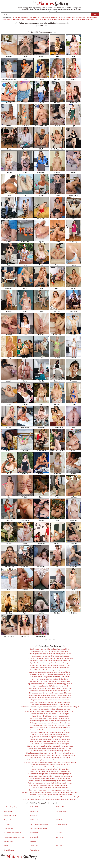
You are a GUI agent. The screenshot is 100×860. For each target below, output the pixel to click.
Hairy (25, 380)
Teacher (25, 148)
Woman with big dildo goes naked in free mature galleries (50, 730)
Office (9, 148)
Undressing (73, 241)
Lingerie (9, 380)
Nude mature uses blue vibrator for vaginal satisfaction (50, 767)
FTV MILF (7, 824)
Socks (73, 171)
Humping (57, 101)
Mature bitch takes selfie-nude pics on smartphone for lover (50, 665)
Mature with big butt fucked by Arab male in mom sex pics (50, 739)
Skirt (41, 310)
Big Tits (41, 241)
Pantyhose (57, 473)
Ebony (41, 496)
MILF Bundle (34, 837)
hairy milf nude (59, 19)
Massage (9, 55)
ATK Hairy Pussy (61, 824)
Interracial (73, 310)
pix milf (15, 17)
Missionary (25, 426)
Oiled (73, 55)
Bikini (25, 310)
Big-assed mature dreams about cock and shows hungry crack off (50, 684)
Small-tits (57, 171)
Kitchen (57, 241)
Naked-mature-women (57, 449)
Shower (57, 357)
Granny (9, 241)
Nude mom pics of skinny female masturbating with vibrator (50, 677)
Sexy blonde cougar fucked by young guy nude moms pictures (50, 790)
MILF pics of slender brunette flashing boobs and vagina (50, 744)
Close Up (25, 449)
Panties (41, 589)
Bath (73, 589)
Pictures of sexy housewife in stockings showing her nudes (50, 732)
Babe (73, 148)
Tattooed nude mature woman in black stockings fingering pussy (50, 783)
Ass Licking (41, 565)
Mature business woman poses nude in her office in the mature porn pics (50, 755)
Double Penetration (57, 148)
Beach (9, 473)
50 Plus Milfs (34, 807)
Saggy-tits (41, 426)
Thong (73, 403)
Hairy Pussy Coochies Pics (39, 824)
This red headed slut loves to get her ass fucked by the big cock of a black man (50, 799)
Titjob (41, 264)
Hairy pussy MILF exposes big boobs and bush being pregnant (50, 709)
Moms (57, 496)
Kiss (25, 194)
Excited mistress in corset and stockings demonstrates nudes (50, 781)
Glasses (73, 78)
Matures (50, 3)
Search (95, 14)
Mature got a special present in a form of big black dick (50, 769)
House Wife (9, 519)
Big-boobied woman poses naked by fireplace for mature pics (50, 688)
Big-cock (57, 78)
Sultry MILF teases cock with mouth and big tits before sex (50, 702)
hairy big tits (39, 19)
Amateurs (73, 565)
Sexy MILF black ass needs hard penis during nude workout (50, 737)
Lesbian (25, 357)
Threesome (25, 565)
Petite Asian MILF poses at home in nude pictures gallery (50, 651)
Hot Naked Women (41, 125)
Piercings (73, 519)
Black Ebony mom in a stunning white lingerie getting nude (50, 674)
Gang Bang (57, 333)
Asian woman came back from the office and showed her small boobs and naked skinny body (50, 797)
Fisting (25, 612)
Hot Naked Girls (57, 426)
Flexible (9, 101)
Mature (9, 264)
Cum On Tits (25, 635)
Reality (25, 287)
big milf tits (68, 19)
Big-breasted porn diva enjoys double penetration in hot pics (50, 690)
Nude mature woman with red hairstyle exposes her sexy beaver (50, 776)
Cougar (9, 449)
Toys (73, 125)
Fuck (25, 217)
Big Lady (9, 542)
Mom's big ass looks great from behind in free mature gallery (49, 681)
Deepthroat (41, 171)
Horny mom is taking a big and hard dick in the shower (49, 679)
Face (9, 403)
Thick (25, 171)
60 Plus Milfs (60, 807)
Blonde (41, 194)
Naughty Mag (8, 841)
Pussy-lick (57, 542)
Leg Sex (59, 833)
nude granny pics (92, 17)
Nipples (73, 264)
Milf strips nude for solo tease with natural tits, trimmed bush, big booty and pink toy (50, 792)
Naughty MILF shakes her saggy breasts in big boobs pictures (50, 748)
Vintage (41, 101)
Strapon (9, 125)
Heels (25, 78)
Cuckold (73, 473)
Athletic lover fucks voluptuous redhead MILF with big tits (50, 714)
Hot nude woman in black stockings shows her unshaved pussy (50, 695)
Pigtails (25, 55)
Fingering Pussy (9, 217)
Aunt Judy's (34, 811)
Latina (73, 449)
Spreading (9, 287)
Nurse (25, 264)
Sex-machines (41, 635)
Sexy (57, 519)
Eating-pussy (25, 519)
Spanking (73, 542)
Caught (41, 380)
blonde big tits (81, 17)
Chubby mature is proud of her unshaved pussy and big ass (50, 649)
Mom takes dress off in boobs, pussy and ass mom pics (50, 667)
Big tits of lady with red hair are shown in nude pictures (50, 716)
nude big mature (34, 17)
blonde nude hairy (7, 19)
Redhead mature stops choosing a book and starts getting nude (50, 774)
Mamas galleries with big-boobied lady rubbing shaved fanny (50, 653)
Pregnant (9, 171)
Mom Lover (60, 837)
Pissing (41, 78)
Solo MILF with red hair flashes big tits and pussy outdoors (50, 670)
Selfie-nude (41, 217)
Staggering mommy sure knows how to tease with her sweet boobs (50, 746)
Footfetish (25, 496)
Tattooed (41, 519)
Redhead (57, 310)
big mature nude (23, 17)
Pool (9, 589)
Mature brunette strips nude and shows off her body (50, 787)
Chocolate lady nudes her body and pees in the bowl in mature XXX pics (50, 711)
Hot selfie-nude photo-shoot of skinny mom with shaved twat (50, 721)
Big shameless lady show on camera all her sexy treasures (50, 750)
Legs (57, 565)
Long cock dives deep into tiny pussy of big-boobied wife (50, 704)
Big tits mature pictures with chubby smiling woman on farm (50, 778)
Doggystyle (73, 101)
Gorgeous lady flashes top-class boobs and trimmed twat (50, 700)
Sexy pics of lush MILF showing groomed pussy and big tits (50, 757)
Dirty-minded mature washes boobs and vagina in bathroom (50, 764)
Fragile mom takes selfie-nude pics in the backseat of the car (50, 672)
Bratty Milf (33, 815)
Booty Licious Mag (10, 815)
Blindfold (73, 333)
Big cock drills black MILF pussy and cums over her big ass (50, 660)
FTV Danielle (34, 820)
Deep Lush (7, 820)
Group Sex (25, 241)
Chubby (57, 194)
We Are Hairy (34, 850)
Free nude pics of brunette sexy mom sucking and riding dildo (50, 785)
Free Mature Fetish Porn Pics (14, 837)
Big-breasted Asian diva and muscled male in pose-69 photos (50, 693)
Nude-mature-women (9, 78)
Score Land (34, 833)
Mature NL (7, 846)
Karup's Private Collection (12, 833)
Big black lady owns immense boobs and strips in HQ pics (50, 727)
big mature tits (71, 17)
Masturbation (73, 194)
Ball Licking (73, 612)
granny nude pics (19, 19)
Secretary (9, 310)
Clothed (73, 357)
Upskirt (41, 612)
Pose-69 (41, 473)
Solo (41, 287)
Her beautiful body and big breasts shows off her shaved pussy (50, 697)
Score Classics (9, 850)
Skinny (9, 496)
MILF (41, 148)
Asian (73, 217)
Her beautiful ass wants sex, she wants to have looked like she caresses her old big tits (50, 707)
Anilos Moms (8, 811)
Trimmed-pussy (9, 565)
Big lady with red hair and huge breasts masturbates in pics (50, 663)
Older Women (8, 828)
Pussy (9, 357)
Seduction (41, 542)
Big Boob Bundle (61, 811)
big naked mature (88, 19)
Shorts (41, 403)
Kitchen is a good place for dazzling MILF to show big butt (50, 718)
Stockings (9, 426)
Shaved (73, 287)
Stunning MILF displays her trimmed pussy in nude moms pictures (50, 794)
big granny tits (77, 19)
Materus (18, 856)
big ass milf (62, 17)
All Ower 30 (60, 846)
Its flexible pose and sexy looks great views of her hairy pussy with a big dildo (50, 762)
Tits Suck (57, 612)
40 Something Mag (10, 807)
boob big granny (45, 17)
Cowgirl (25, 589)
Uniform (57, 264)
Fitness (25, 542)
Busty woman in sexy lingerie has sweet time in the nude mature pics (50, 760)
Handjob (41, 333)
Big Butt (9, 612)
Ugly (57, 55)
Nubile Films (34, 846)
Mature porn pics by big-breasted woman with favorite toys (50, 723)
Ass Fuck (73, 496)
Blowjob (9, 333)
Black (9, 194)
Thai (25, 101)
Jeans (57, 217)
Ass (73, 426)
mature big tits (49, 19)
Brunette (57, 380)
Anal (25, 333)
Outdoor (25, 473)
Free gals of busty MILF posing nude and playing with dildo (50, 741)
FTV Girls (59, 820)
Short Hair (25, 125)
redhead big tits (30, 19)
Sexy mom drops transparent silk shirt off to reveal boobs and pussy (50, 658)
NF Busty (33, 841)
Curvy (57, 287)
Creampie (57, 125)
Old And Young (41, 449)
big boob (54, 17)
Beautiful (57, 403)
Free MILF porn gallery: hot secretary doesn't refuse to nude (50, 771)
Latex (41, 55)
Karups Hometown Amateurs (39, 828)
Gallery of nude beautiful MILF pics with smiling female (50, 686)
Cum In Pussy (9, 635)
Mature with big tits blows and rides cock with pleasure (50, 734)
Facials (41, 357)
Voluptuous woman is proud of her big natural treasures (50, 656)
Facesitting (73, 380)
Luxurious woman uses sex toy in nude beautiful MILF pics (50, 725)
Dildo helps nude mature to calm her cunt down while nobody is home (50, 753)
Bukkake (25, 403)
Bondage (57, 589)
